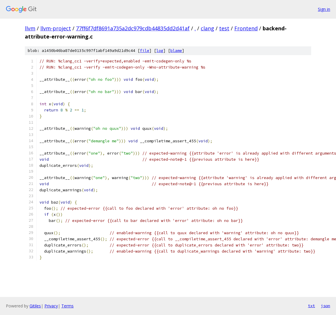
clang (207, 28)
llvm (30, 28)
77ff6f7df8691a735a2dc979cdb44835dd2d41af (133, 28)
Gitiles (35, 306)
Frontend (246, 28)
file (144, 50)
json (325, 305)
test (224, 28)
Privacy (51, 306)
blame (176, 50)
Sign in (324, 9)
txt (311, 305)
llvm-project (55, 28)
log (159, 50)
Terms (67, 306)
